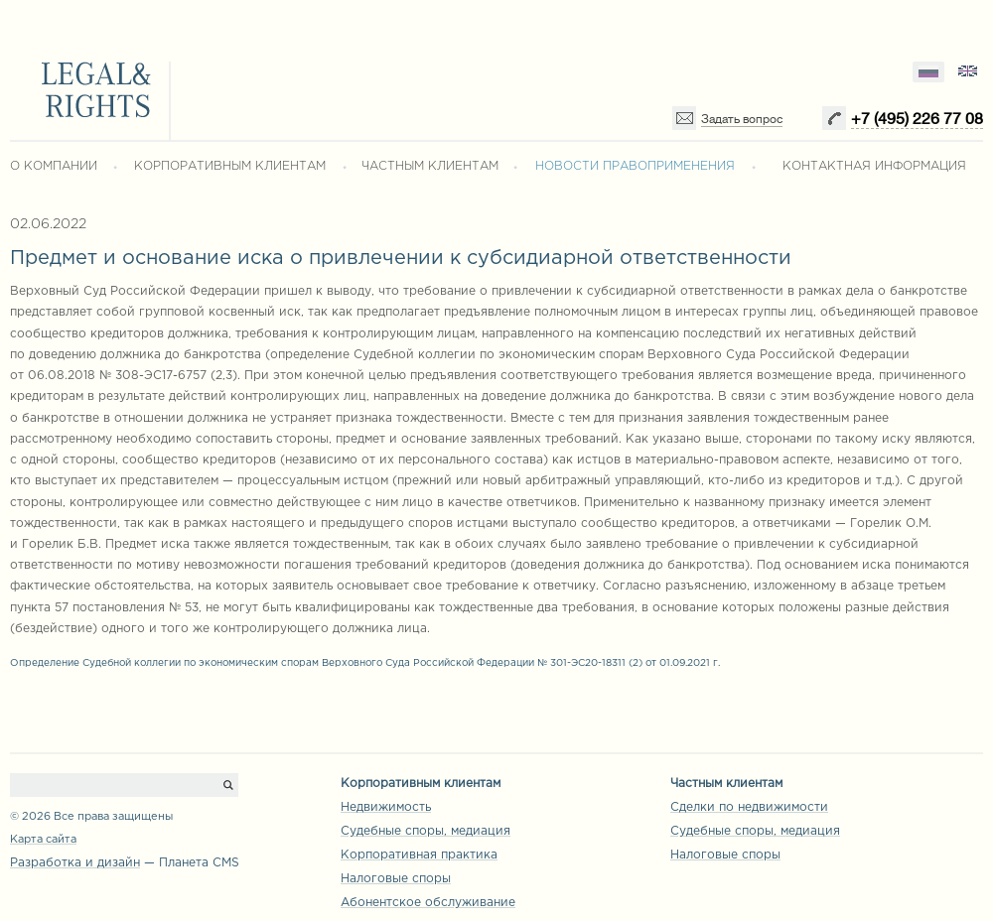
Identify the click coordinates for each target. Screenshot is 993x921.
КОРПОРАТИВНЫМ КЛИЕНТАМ (230, 166)
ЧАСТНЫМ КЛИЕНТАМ (429, 166)
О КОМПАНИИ (53, 166)
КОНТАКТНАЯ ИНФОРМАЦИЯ (874, 166)
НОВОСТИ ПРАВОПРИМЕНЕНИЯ (635, 166)
